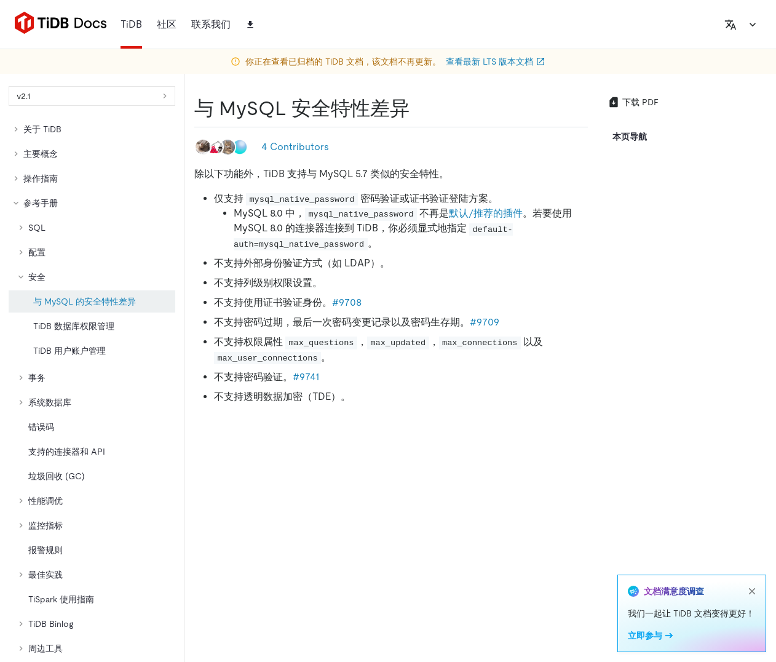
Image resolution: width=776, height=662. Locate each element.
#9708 (347, 302)
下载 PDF (633, 102)
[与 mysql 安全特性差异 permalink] (419, 108)
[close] (752, 591)
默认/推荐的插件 (486, 213)
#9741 (306, 377)
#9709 (484, 322)
